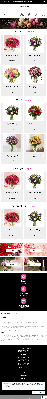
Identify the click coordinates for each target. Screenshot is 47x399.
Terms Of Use (4, 398)
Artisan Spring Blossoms (12, 86)
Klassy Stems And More (23, 6)
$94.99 (12, 161)
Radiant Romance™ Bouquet (12, 55)
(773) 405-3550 (6, 1)
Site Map (28, 398)
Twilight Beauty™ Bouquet (35, 55)
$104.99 (12, 61)
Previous (2, 49)
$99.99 (35, 92)
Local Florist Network (20, 398)
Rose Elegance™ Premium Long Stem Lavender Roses (12, 155)
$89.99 (35, 61)
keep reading (4, 317)
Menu (4, 16)
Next (45, 49)
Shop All (30, 31)
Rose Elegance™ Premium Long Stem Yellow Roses (35, 155)
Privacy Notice (12, 398)
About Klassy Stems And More (9, 313)
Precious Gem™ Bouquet (35, 124)
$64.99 (12, 92)
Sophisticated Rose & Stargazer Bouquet (35, 87)
